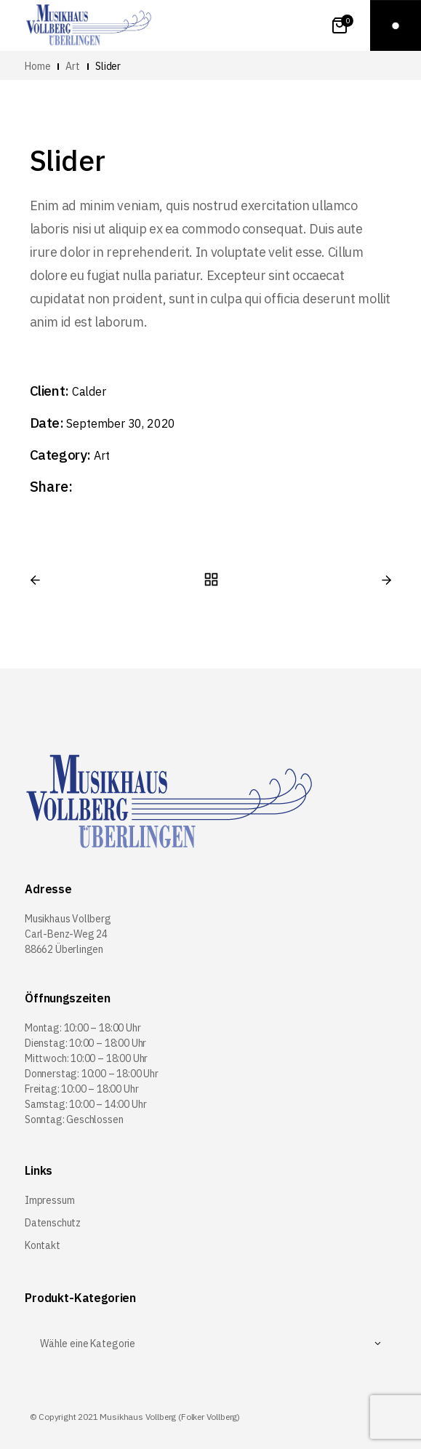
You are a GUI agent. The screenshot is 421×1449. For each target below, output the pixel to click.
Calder (89, 391)
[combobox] (210, 1343)
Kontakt (42, 1245)
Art (101, 455)
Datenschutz (53, 1222)
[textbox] (210, 1343)
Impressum (49, 1200)
